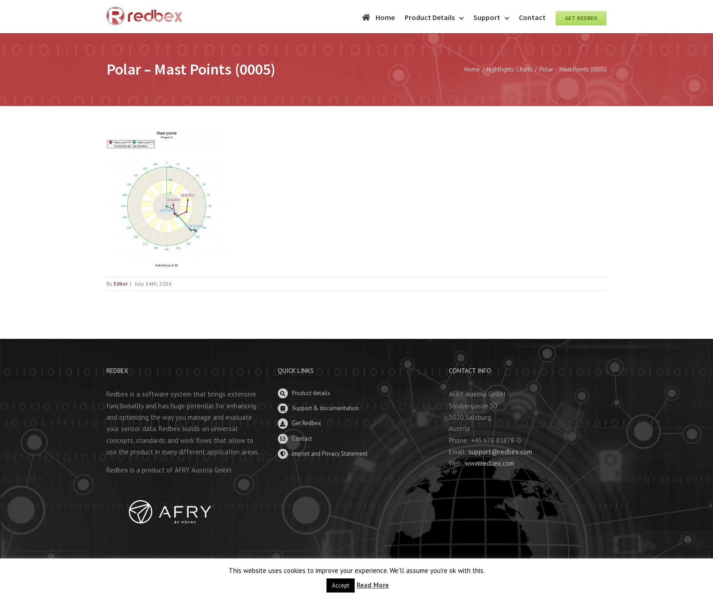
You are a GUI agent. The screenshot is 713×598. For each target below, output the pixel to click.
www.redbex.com (489, 463)
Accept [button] (340, 585)
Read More (372, 585)
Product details (311, 393)
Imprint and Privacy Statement (329, 453)
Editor (121, 283)
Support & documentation (325, 408)
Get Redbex (306, 423)
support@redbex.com (500, 451)
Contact (302, 438)
